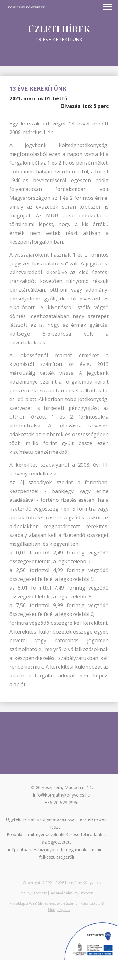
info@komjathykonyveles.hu (61, 795)
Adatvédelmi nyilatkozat (72, 893)
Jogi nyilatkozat (33, 893)
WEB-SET (36, 903)
